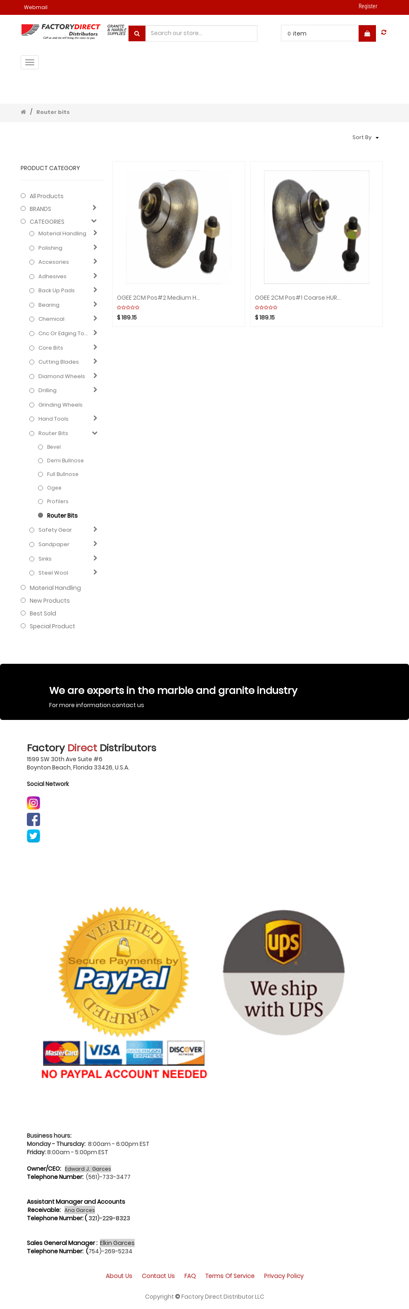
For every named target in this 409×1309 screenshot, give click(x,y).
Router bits (53, 112)
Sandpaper (53, 544)
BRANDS (40, 209)
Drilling (47, 390)
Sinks (45, 559)
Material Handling (62, 233)
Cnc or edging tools (64, 333)
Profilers (58, 501)
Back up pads (56, 290)
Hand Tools (53, 419)
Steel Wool (53, 573)
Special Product (52, 626)
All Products (47, 196)
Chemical (51, 319)
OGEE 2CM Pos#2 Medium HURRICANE (160, 298)
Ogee (54, 487)
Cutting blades (58, 362)
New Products (50, 601)
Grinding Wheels (60, 405)
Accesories (53, 262)
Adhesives (52, 276)
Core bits (50, 348)
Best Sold (43, 613)
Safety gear (55, 530)
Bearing (48, 305)
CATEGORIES (47, 222)
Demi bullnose (65, 460)
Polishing (50, 248)
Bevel (54, 446)
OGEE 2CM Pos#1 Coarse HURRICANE (298, 298)
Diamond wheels (61, 376)
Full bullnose (62, 474)
